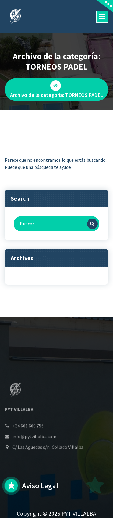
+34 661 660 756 (28, 438)
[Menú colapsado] (102, 17)
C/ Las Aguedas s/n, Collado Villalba (47, 460)
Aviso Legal (40, 485)
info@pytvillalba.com (34, 449)
